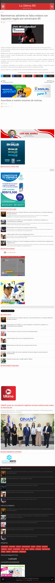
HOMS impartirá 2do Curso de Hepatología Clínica (20, 234)
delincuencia (15, 551)
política (10, 549)
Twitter (3, 551)
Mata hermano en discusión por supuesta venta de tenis (22, 227)
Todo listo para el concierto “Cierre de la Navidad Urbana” (22, 331)
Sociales (18, 546)
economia (44, 546)
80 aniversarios (22, 72)
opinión (33, 546)
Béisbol (8, 551)
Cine (23, 549)
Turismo (39, 546)
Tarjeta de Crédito (49, 72)
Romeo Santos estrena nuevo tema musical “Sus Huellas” (22, 485)
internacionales (26, 546)
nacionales (12, 546)
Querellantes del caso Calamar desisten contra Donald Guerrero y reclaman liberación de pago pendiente (30, 318)
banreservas (29, 72)
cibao (26, 549)
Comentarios (5, 106)
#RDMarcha (23, 551)
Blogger (24, 580)
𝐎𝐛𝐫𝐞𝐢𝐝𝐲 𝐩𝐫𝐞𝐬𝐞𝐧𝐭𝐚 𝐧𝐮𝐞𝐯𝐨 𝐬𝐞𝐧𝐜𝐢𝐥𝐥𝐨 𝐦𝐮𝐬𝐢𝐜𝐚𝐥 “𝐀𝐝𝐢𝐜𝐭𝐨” (20, 359)
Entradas (4, 103)
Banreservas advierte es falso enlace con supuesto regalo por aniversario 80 (24, 17)
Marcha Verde (45, 549)
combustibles (16, 549)
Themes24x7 (35, 580)
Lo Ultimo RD (27, 5)
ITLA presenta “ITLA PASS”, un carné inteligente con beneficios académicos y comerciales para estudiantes (27, 220)
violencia (32, 549)
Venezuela (38, 549)
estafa (35, 72)
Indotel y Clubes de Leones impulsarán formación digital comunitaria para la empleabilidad (27, 352)
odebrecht (4, 549)
